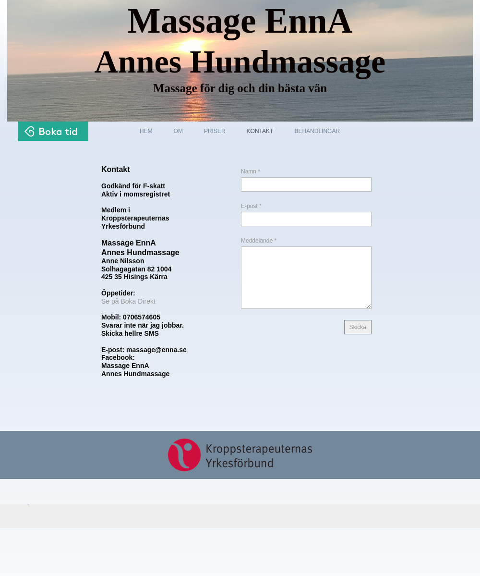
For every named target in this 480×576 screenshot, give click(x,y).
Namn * (250, 171)
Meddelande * (258, 240)
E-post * (251, 206)
